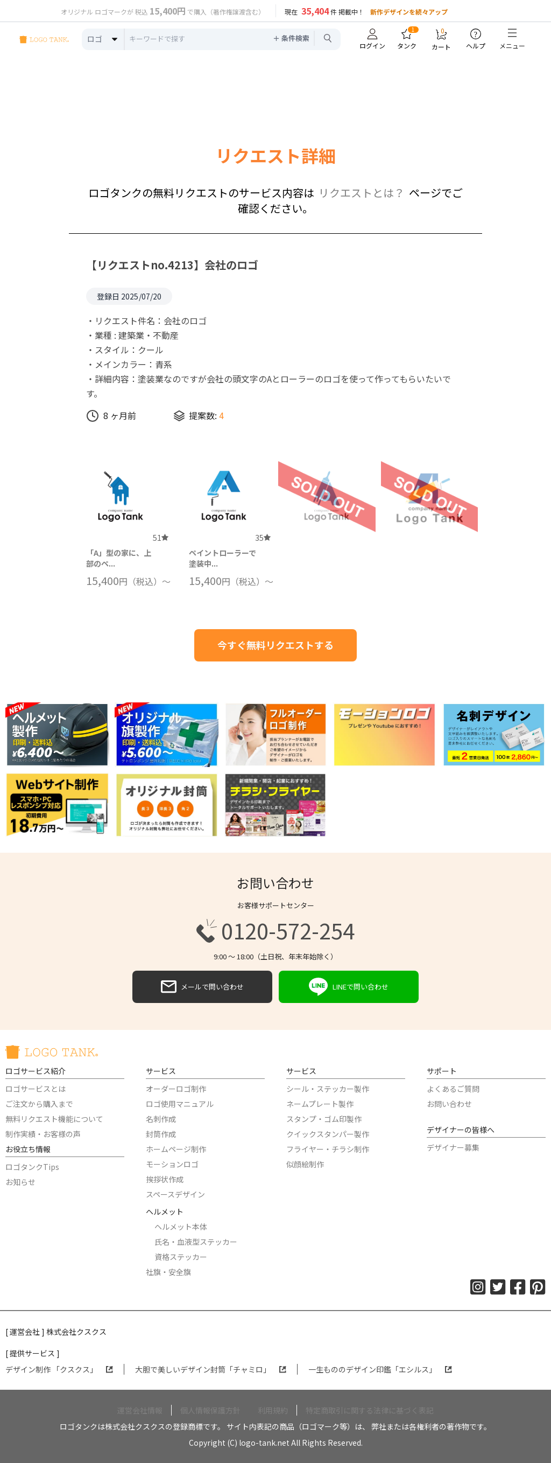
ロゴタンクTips (32, 1166)
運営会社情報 (140, 1410)
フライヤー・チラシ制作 (327, 1149)
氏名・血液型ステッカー (195, 1241)
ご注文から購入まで (39, 1103)
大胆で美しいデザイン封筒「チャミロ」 (210, 1369)
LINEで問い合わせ (348, 987)
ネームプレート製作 (320, 1103)
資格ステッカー (180, 1256)
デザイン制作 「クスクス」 (59, 1369)
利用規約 (273, 1410)
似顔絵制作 (305, 1164)
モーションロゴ (172, 1164)
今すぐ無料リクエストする (275, 645)
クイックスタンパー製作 (327, 1133)
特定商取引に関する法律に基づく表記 (370, 1410)
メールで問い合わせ (202, 986)
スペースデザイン (175, 1194)
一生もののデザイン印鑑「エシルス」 (380, 1369)
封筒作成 (161, 1133)
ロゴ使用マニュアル (180, 1103)
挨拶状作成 (164, 1179)
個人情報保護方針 (210, 1410)
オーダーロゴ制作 (176, 1088)
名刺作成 (161, 1118)
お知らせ (20, 1181)
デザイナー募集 (453, 1147)
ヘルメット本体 (180, 1226)
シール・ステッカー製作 (327, 1088)
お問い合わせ (449, 1103)
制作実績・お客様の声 (43, 1133)
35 (263, 537)
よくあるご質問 (453, 1088)
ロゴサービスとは (35, 1088)
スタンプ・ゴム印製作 (324, 1118)
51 (160, 537)
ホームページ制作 (176, 1149)
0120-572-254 (275, 931)
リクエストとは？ (362, 192)
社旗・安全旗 (168, 1271)
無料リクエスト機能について (54, 1118)
